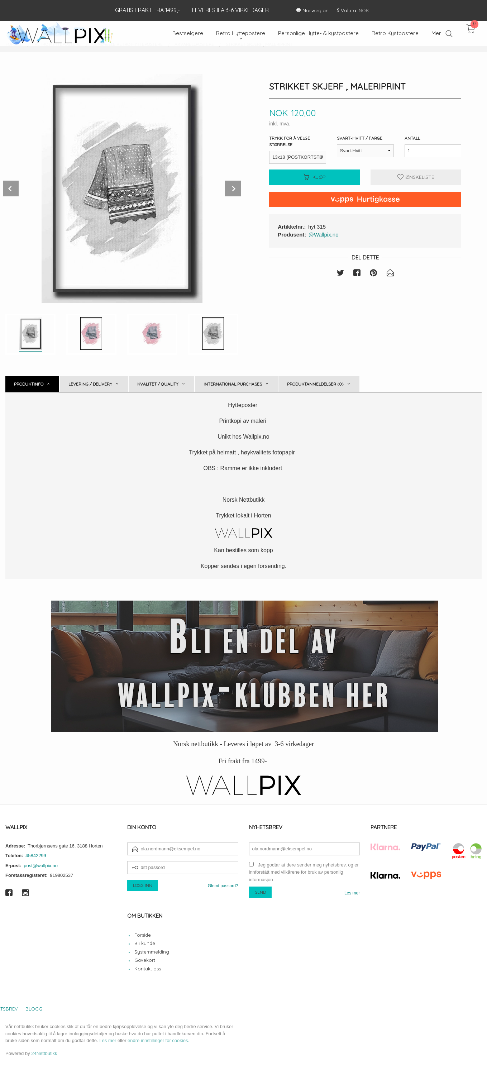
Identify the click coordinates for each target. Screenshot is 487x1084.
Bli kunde (144, 943)
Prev (11, 188)
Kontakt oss (147, 968)
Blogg (33, 1009)
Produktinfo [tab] (28, 384)
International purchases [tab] (233, 384)
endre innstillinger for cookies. (158, 1040)
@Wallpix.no (324, 234)
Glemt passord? (223, 885)
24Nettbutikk (44, 1053)
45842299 (35, 855)
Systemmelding (151, 952)
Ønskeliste (415, 177)
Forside (142, 935)
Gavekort (144, 960)
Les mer (352, 893)
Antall (412, 138)
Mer (436, 33)
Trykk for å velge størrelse (289, 141)
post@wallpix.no (41, 865)
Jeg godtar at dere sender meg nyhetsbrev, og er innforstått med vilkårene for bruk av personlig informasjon (304, 872)
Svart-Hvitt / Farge (359, 138)
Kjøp (314, 177)
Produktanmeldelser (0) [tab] (315, 384)
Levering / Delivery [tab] (90, 384)
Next (233, 188)
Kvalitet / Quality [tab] (157, 384)
